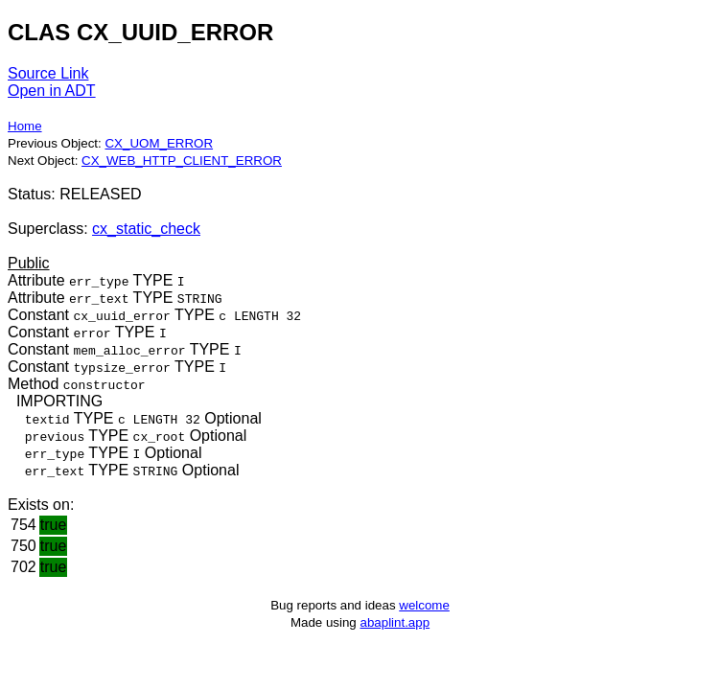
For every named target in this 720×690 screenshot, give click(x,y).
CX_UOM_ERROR (159, 143)
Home (25, 126)
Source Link (48, 73)
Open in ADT (52, 90)
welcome (424, 605)
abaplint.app (395, 622)
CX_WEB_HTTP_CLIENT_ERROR (181, 160)
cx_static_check (146, 228)
